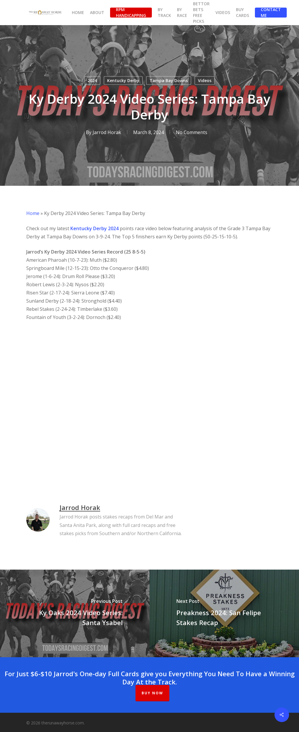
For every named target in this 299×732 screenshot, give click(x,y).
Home (32, 213)
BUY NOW (152, 693)
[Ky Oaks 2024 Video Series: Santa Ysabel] (75, 613)
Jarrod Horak (107, 132)
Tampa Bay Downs (169, 80)
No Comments (191, 132)
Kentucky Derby (123, 80)
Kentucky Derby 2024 (94, 228)
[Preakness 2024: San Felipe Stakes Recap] (224, 613)
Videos (204, 80)
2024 (92, 80)
